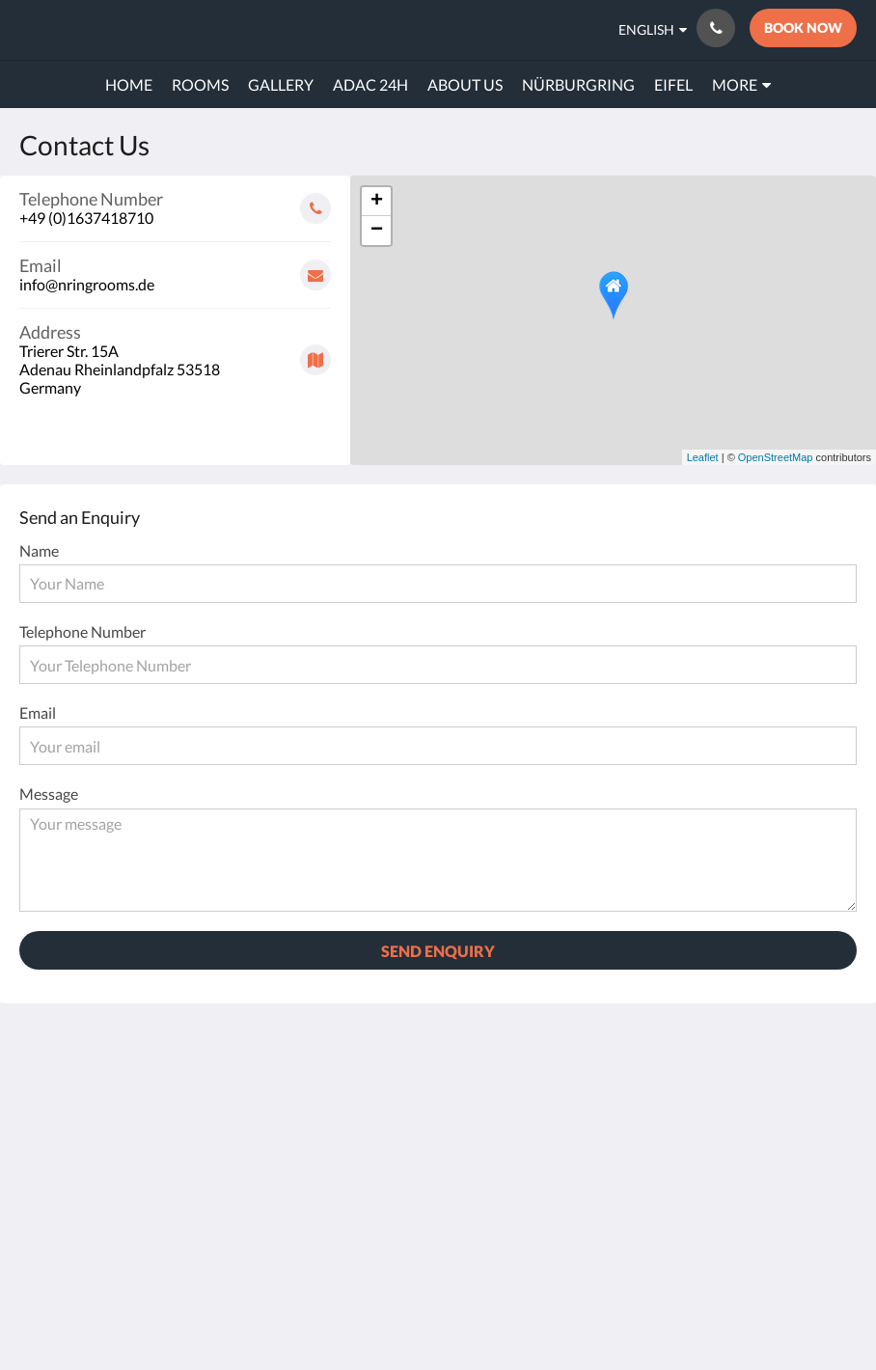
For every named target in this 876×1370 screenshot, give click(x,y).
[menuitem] (128, 85)
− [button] (376, 230)
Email (37, 712)
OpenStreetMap (775, 457)
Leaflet (703, 457)
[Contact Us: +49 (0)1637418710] (716, 28)
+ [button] (376, 201)
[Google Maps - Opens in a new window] (175, 353)
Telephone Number (82, 631)
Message (48, 793)
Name (39, 550)
